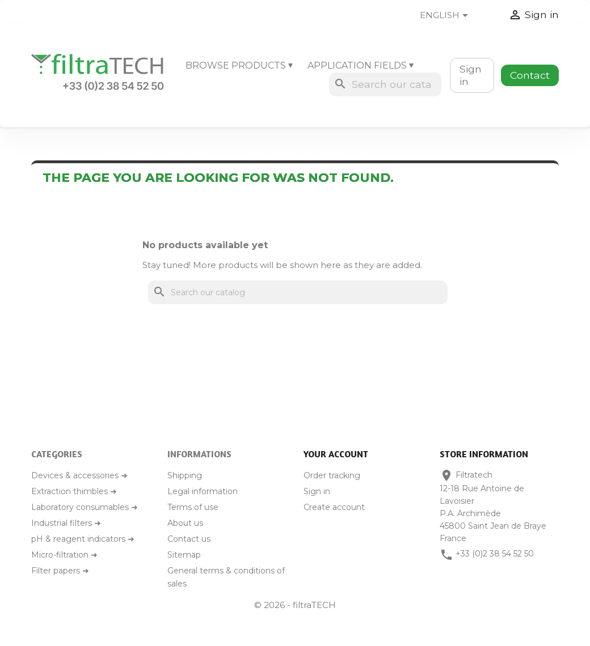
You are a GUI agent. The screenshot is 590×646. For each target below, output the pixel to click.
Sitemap (184, 555)
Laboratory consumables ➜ (84, 507)
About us (185, 523)
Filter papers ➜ (60, 571)
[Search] (385, 84)
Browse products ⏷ (239, 65)
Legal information (202, 491)
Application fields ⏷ (360, 65)
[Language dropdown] (453, 16)
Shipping (184, 475)
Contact (530, 75)
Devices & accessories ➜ (79, 475)
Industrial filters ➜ (66, 523)
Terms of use (192, 507)
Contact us (188, 539)
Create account (334, 507)
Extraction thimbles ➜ (74, 491)
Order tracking (332, 475)
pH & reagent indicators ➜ (82, 539)
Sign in (471, 75)
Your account (336, 454)
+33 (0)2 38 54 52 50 (495, 554)
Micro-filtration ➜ (64, 555)
